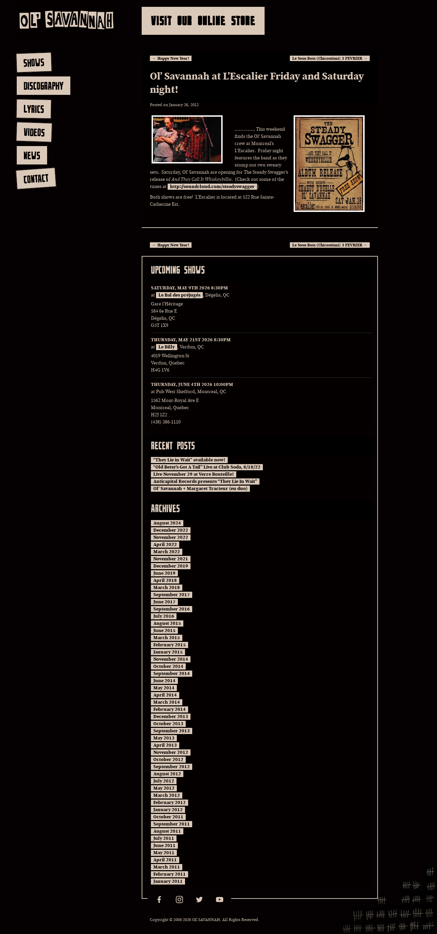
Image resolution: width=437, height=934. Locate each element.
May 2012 (163, 788)
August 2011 (167, 831)
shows (33, 62)
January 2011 (168, 881)
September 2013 (171, 731)
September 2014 (171, 673)
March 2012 (166, 795)
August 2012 (167, 774)
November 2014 (170, 659)
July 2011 (163, 838)
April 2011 (165, 860)
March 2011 (166, 867)
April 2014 (165, 695)
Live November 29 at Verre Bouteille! (193, 474)
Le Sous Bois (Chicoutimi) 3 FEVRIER (329, 58)
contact (35, 178)
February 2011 (169, 874)
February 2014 (169, 709)
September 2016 (171, 609)
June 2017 (164, 602)
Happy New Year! (170, 58)
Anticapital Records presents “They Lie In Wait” (205, 481)
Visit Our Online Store (203, 20)
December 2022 (170, 530)
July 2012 (163, 781)
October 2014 (168, 666)
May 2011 (163, 852)
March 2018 (166, 587)
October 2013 (168, 723)
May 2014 (163, 688)
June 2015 (164, 630)
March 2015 (166, 637)
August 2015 (167, 623)
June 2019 (164, 573)
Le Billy (166, 347)
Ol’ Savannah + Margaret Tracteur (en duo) (200, 488)
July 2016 (163, 616)
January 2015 (168, 652)
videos (34, 132)
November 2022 (170, 537)
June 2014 (164, 680)
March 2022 (166, 551)
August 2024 (167, 523)
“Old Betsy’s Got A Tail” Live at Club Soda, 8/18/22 (206, 467)
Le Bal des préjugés (179, 295)
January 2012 (168, 809)
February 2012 (169, 802)
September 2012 (171, 766)
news (32, 155)
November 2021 (170, 559)
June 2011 (164, 845)
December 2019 (170, 566)
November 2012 (170, 752)
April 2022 (165, 544)
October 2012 (168, 759)
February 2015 (169, 645)
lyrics (33, 108)
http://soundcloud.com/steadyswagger (212, 186)
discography (44, 85)
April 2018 (165, 580)
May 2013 (163, 738)
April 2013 (165, 745)
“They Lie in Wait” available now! (189, 460)
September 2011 (171, 824)
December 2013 (170, 716)
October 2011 (168, 817)
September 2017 (171, 594)
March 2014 (166, 702)
